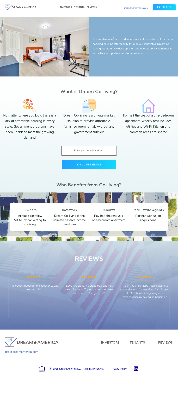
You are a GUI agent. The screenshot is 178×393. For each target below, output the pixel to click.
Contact (164, 7)
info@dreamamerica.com (136, 8)
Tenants (79, 7)
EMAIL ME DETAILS (89, 164)
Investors (65, 7)
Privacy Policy (119, 369)
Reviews (92, 7)
